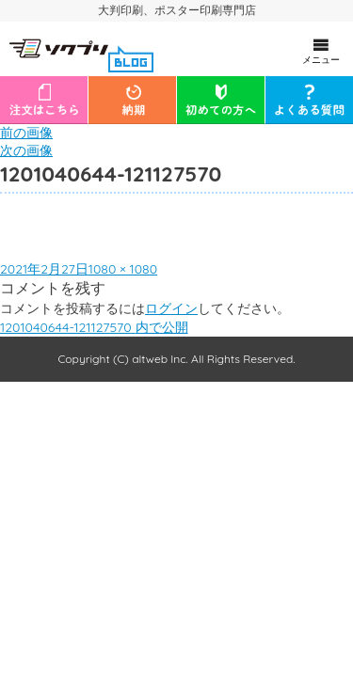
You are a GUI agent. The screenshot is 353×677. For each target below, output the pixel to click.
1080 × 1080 (122, 268)
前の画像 (26, 132)
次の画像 (26, 150)
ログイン (171, 308)
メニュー (321, 51)
